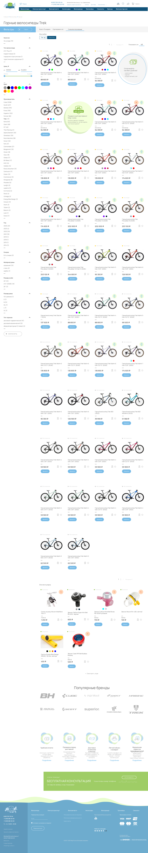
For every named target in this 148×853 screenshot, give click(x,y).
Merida (6, 108)
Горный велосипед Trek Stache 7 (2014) (51, 316)
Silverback (7, 135)
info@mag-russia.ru (9, 845)
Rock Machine (8, 138)
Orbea (6, 158)
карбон (6, 271)
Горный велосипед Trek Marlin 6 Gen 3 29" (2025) (132, 268)
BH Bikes (6, 160)
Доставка (93, 4)
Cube (5, 102)
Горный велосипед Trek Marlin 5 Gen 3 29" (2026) (105, 73)
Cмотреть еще (92, 673)
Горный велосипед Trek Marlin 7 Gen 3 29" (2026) (132, 172)
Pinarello (6, 182)
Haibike (6, 166)
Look (5, 213)
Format (6, 116)
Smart (6, 141)
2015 (5, 242)
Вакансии (6, 840)
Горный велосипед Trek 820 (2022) (104, 412)
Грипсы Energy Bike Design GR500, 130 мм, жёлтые (50, 655)
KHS (5, 163)
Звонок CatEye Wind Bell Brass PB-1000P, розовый (104, 612)
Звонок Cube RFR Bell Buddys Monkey (77, 654)
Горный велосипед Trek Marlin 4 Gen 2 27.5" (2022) (132, 460)
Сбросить (11, 334)
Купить (45, 624)
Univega (6, 196)
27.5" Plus (7, 51)
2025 (5, 229)
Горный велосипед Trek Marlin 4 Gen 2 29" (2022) (51, 460)
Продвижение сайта (125, 836)
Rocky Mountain (9, 169)
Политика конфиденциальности (73, 818)
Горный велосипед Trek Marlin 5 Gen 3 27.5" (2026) (132, 122)
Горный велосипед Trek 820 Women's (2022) (131, 412)
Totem (6, 207)
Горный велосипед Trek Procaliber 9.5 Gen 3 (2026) (77, 268)
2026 (5, 226)
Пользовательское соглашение (73, 815)
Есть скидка (7, 255)
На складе (7, 41)
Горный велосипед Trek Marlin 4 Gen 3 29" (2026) (51, 73)
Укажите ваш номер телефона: (105, 781)
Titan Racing (8, 130)
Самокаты (136, 810)
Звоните (72, 327)
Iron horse (7, 191)
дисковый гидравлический (12, 320)
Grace (6, 216)
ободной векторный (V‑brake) (13, 326)
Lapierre (6, 188)
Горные (20, 17)
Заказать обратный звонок (74, 4)
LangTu (6, 185)
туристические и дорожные (13, 59)
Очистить (52, 37)
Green (6, 174)
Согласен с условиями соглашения (42, 823)
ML (4, 305)
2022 (5, 231)
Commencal (7, 177)
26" (5, 286)
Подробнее (46, 760)
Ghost (6, 152)
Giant (5, 124)
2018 (5, 240)
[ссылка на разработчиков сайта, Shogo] (133, 839)
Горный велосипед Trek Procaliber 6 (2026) (75, 220)
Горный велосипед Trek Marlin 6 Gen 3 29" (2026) (51, 172)
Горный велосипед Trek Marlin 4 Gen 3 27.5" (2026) (105, 316)
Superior (6, 113)
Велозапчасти (72, 810)
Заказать (45, 84)
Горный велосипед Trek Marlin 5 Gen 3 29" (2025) (105, 268)
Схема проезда (8, 843)
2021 (5, 234)
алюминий (7, 265)
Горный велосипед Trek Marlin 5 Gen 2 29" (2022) (78, 557)
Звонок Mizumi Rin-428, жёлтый (131, 612)
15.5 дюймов (8, 297)
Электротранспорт (54, 810)
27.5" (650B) (8, 284)
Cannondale (7, 146)
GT (4, 127)
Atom (5, 205)
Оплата (87, 4)
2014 (5, 245)
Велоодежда (105, 810)
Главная (6, 17)
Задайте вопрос (8, 829)
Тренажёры (121, 810)
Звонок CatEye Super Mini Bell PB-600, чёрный (78, 613)
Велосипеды (13, 17)
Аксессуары (89, 810)
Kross (5, 110)
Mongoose (7, 180)
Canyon (6, 202)
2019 (5, 237)
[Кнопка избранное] (128, 3)
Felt (5, 144)
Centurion (7, 171)
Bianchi (6, 210)
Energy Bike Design (10, 199)
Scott (5, 105)
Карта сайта (67, 821)
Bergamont (7, 149)
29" (5, 281)
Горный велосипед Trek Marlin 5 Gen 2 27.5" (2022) (51, 557)
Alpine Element (8, 133)
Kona (5, 122)
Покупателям (101, 4)
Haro (5, 155)
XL (4, 310)
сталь (5, 268)
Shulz (5, 194)
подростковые (8, 54)
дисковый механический (12, 323)
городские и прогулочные (12, 56)
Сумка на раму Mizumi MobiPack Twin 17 (52, 612)
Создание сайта (124, 835)
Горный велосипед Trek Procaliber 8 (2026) (130, 220)
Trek (5, 119)
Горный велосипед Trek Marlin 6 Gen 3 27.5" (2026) (51, 364)
